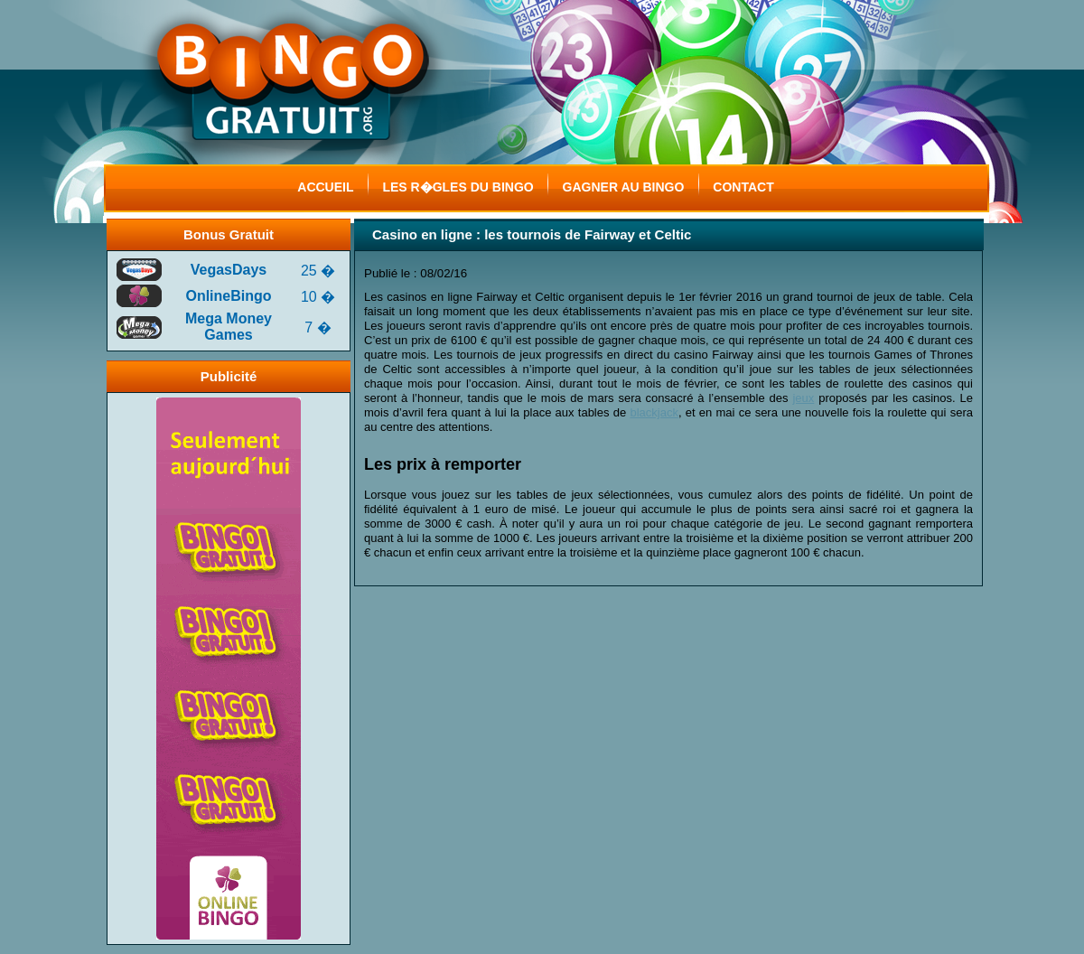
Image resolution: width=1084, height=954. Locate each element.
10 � (318, 296)
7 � (317, 327)
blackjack (654, 412)
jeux (803, 398)
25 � (318, 270)
